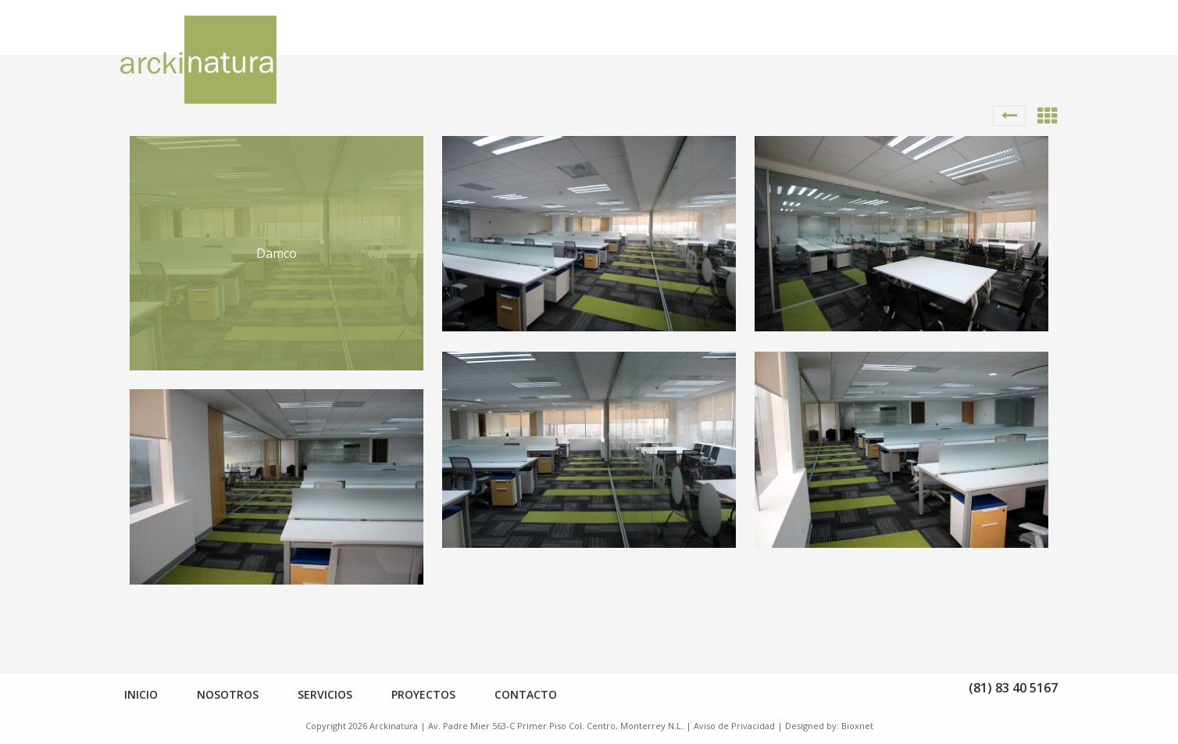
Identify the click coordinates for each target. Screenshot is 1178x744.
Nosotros (228, 694)
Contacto (525, 694)
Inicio (141, 694)
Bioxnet (857, 725)
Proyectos (423, 694)
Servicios (325, 694)
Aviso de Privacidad (734, 725)
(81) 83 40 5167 (1013, 687)
